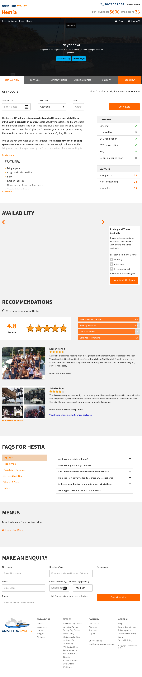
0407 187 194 (112, 4)
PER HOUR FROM (100, 11)
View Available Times (124, 280)
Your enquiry (102, 567)
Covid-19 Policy (125, 640)
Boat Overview (11, 79)
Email (5, 581)
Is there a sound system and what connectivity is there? (94, 484)
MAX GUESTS (127, 11)
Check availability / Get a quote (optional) (69, 581)
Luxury (40, 630)
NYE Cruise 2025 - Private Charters (71, 649)
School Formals (70, 660)
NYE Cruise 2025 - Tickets (71, 655)
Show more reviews (12, 420)
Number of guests (57, 567)
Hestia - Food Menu (12, 530)
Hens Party (106, 79)
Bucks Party (68, 633)
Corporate (42, 626)
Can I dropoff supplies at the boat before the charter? (94, 471)
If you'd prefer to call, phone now (115, 91)
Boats (21, 21)
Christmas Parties (82, 79)
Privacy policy (124, 630)
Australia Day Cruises (73, 623)
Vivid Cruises (68, 663)
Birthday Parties (59, 79)
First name (7, 567)
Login (120, 636)
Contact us (94, 623)
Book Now (130, 79)
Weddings (67, 667)
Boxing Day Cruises (72, 630)
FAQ (120, 623)
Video (119, 21)
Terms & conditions (127, 626)
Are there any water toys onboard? (94, 465)
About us (93, 626)
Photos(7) (134, 21)
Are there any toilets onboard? (94, 459)
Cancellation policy (127, 633)
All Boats (41, 636)
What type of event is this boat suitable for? (94, 490)
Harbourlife (68, 640)
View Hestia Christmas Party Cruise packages (70, 414)
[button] (52, 106)
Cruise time (43, 100)
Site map (93, 630)
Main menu (134, 4)
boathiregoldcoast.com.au (101, 644)
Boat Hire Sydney (10, 21)
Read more (8, 155)
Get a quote (124, 107)
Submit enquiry (118, 597)
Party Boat (35, 79)
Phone (5, 596)
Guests (76, 100)
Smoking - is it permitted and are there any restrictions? (94, 477)
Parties (40, 623)
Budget (40, 633)
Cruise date (7, 100)
